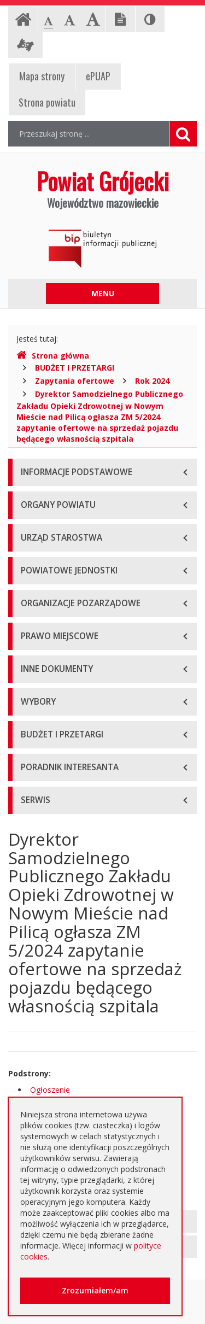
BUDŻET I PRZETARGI (74, 367)
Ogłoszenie (50, 1090)
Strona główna (52, 355)
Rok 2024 (152, 381)
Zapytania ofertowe (74, 381)
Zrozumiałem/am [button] (95, 1290)
